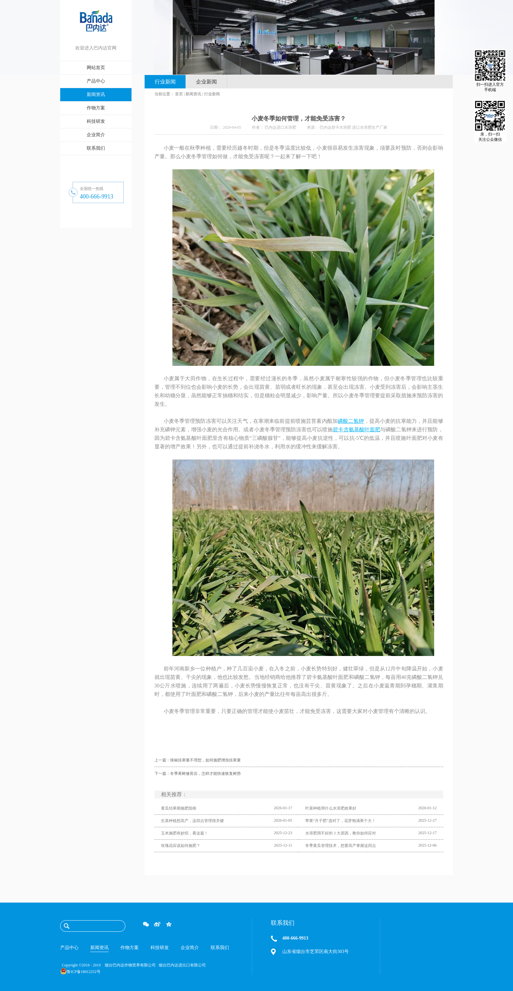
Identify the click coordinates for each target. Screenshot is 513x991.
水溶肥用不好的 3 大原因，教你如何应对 (340, 833)
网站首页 (96, 67)
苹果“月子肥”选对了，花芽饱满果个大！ (340, 820)
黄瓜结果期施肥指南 (178, 808)
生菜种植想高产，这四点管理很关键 (192, 820)
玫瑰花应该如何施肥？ (180, 845)
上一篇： (197, 760)
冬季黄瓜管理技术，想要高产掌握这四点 (340, 845)
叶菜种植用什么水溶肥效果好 (330, 808)
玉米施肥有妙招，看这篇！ (184, 833)
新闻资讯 (193, 94)
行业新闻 (212, 94)
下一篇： (197, 773)
